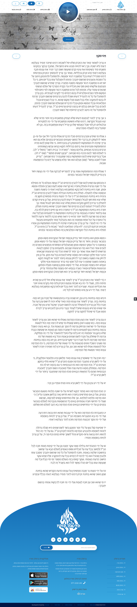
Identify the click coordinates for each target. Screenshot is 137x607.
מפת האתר (57, 605)
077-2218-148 (76, 583)
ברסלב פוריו (121, 563)
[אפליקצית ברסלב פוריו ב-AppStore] (38, 575)
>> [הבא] (16, 56)
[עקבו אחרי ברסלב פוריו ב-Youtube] (59, 539)
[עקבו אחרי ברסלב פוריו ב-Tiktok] (65, 539)
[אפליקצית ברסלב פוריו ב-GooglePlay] (38, 583)
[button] (135, 299)
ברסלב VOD (121, 581)
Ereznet (47, 605)
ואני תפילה (121, 594)
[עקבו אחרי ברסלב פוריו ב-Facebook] (84, 539)
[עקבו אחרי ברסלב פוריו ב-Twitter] (71, 539)
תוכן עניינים (68, 39)
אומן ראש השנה (120, 572)
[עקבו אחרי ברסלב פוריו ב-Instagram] (77, 539)
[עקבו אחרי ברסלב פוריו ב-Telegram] (53, 539)
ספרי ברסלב (121, 590)
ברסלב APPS (120, 576)
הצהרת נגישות (68, 605)
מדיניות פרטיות (81, 605)
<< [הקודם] (122, 56)
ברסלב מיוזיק (120, 567)
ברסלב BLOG (120, 585)
